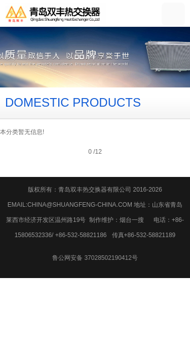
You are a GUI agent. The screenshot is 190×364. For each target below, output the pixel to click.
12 (98, 151)
